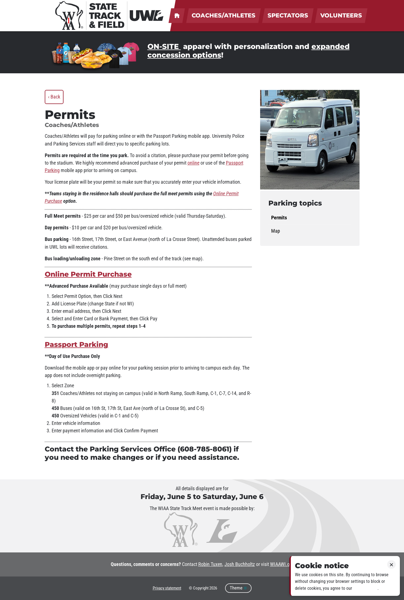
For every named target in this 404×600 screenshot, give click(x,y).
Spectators (288, 15)
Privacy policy (365, 588)
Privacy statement (167, 588)
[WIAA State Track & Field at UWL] (109, 15)
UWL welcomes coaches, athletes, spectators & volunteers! (177, 15)
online (193, 163)
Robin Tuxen (210, 564)
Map (275, 231)
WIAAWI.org (282, 564)
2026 (213, 588)
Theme (238, 588)
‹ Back (54, 97)
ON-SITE (164, 46)
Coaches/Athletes (223, 15)
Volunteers (341, 15)
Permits (279, 217)
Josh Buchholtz (240, 564)
